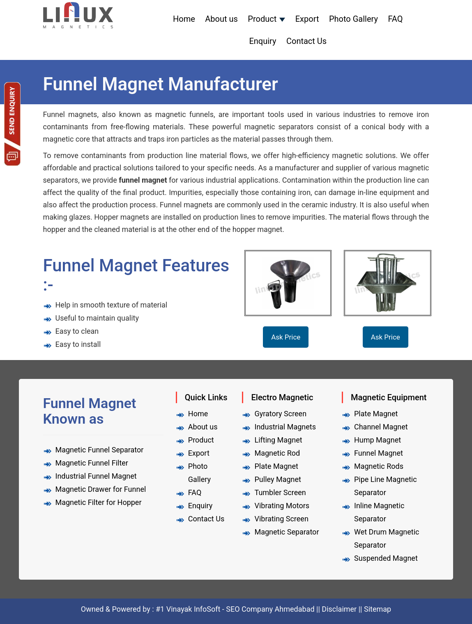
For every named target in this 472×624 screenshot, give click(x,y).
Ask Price (285, 337)
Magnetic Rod (277, 453)
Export (307, 19)
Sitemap (377, 609)
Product (262, 19)
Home (184, 19)
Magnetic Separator (286, 532)
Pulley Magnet (277, 479)
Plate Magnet (276, 466)
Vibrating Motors (281, 505)
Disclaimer (339, 609)
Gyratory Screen (280, 413)
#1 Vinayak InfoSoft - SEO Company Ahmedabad (236, 609)
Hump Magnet (377, 440)
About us (221, 19)
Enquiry (262, 41)
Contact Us (306, 41)
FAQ (395, 19)
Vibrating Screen (281, 518)
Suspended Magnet (386, 558)
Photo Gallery (353, 19)
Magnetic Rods (378, 466)
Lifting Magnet (278, 440)
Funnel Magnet (378, 453)
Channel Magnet (381, 426)
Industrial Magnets (284, 426)
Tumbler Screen (280, 492)
